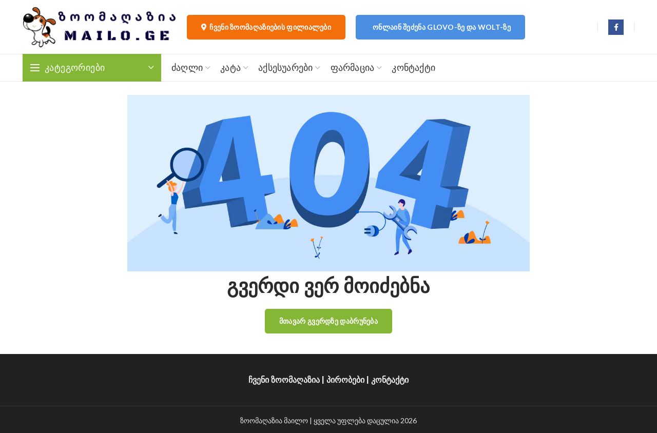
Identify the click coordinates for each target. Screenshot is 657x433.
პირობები (345, 380)
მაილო (296, 420)
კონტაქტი (390, 380)
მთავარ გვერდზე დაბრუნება (328, 321)
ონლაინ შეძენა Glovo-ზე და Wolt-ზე (442, 27)
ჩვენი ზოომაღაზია (284, 380)
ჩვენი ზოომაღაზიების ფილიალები (266, 27)
